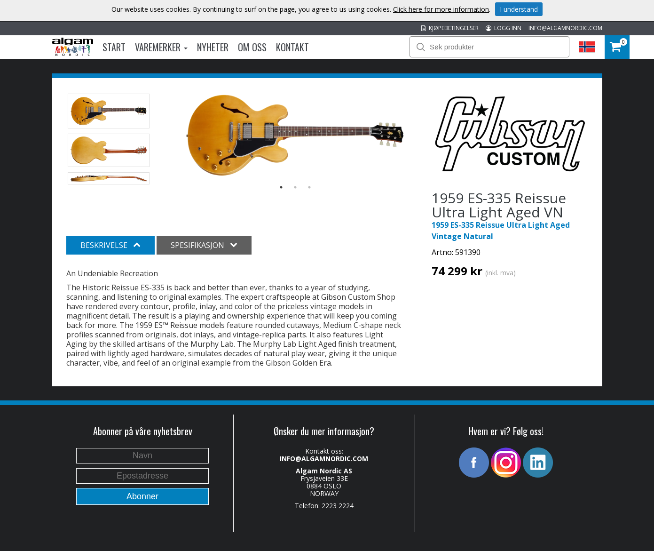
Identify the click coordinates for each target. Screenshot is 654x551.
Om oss (252, 47)
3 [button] (309, 187)
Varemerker (161, 47)
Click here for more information (441, 9)
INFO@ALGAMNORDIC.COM (565, 28)
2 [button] (295, 187)
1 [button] (281, 187)
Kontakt (292, 47)
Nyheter (213, 47)
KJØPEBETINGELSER (450, 28)
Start (114, 47)
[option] (295, 135)
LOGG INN (503, 28)
